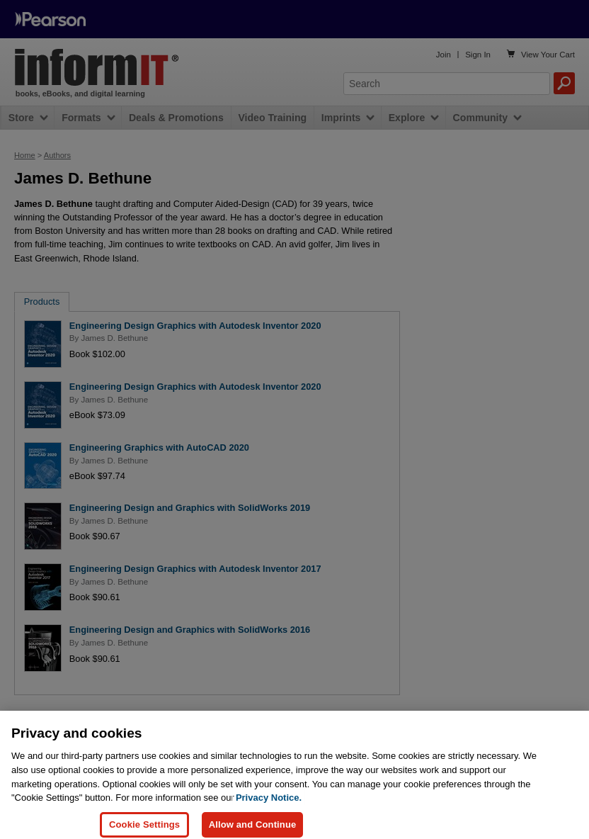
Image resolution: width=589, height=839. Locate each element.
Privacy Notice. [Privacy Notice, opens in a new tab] (269, 808)
